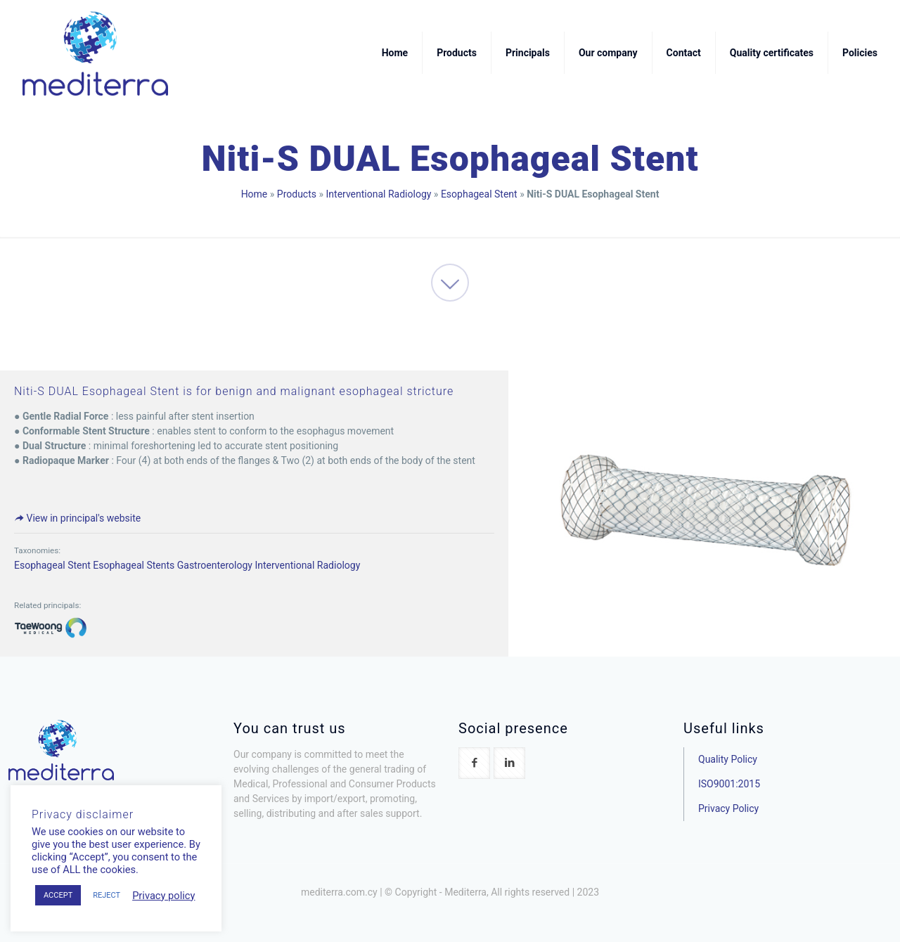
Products (296, 194)
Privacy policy (163, 895)
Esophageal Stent (479, 194)
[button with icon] (474, 763)
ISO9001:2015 (729, 783)
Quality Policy (727, 759)
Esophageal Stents (133, 565)
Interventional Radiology (379, 194)
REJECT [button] (106, 895)
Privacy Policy (728, 808)
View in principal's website (77, 518)
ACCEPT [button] (58, 895)
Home (254, 194)
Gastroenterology (214, 565)
